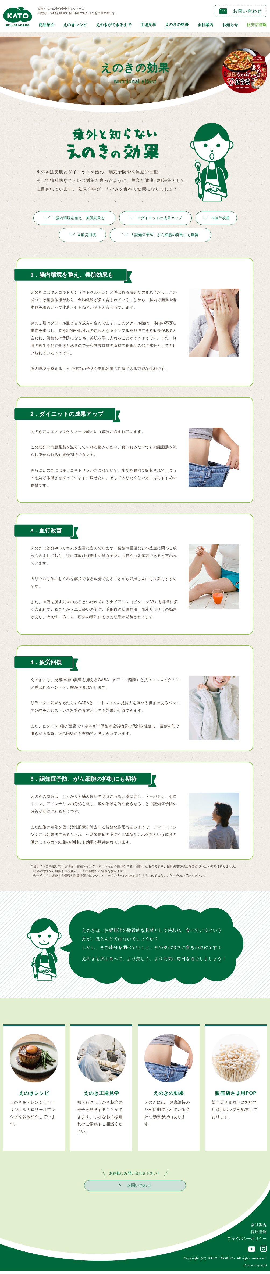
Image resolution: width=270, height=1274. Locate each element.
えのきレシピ (75, 25)
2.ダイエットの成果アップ (155, 218)
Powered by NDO (255, 1268)
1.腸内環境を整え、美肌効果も (74, 218)
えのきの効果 (177, 24)
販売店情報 (257, 25)
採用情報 (259, 1235)
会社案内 (206, 25)
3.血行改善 (216, 218)
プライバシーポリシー (247, 1242)
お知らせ (230, 25)
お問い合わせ (240, 11)
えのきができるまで (114, 25)
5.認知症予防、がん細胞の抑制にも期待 (160, 235)
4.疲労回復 (82, 235)
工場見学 (148, 25)
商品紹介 (47, 25)
